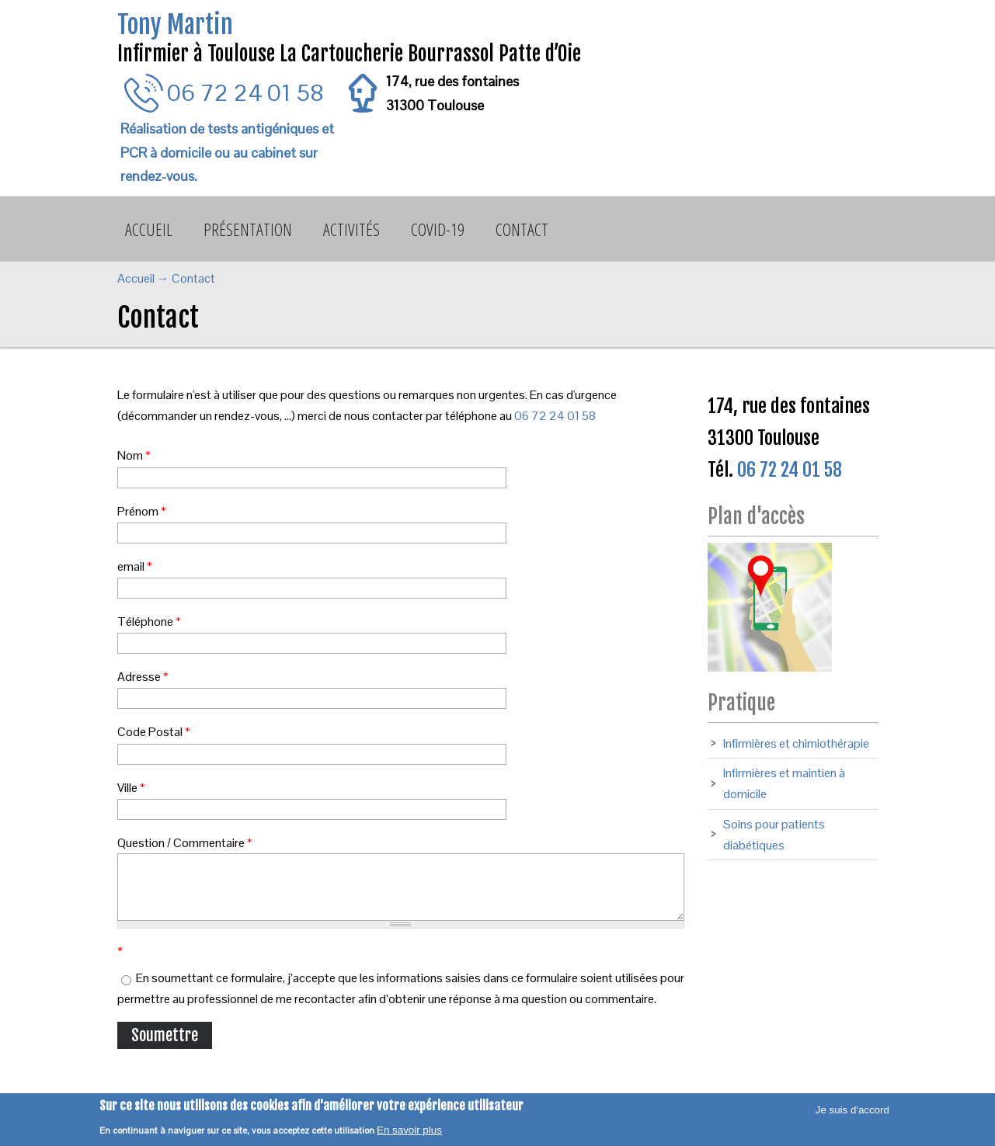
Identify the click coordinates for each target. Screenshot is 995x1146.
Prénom (141, 511)
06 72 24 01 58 (245, 93)
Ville (131, 788)
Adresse (143, 676)
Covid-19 (437, 229)
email (134, 566)
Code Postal (153, 732)
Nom (134, 455)
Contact (522, 229)
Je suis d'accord (852, 1110)
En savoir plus (409, 1130)
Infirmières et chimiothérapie (796, 743)
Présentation (248, 229)
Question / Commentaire (184, 843)
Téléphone (149, 621)
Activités (351, 229)
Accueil (148, 229)
